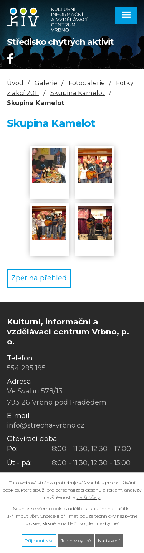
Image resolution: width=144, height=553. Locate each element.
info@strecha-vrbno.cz (45, 425)
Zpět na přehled (39, 278)
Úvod (15, 83)
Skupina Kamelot (77, 93)
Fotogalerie (86, 83)
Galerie (46, 83)
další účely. (89, 497)
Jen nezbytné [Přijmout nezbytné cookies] (76, 540)
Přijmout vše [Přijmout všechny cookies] (39, 540)
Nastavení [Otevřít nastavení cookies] (109, 540)
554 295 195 (26, 368)
